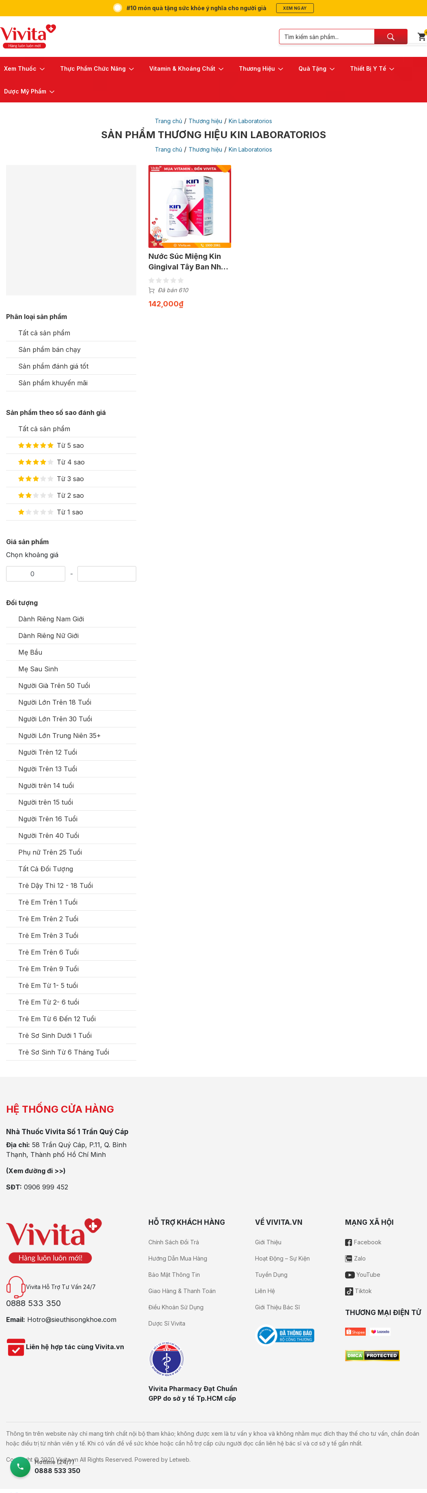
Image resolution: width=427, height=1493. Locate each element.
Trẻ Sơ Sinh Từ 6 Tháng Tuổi (63, 1052)
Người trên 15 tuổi (45, 802)
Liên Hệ (265, 1290)
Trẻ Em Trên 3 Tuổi (48, 935)
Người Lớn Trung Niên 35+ (59, 735)
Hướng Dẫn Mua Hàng (177, 1258)
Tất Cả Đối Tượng (45, 869)
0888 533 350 (33, 1303)
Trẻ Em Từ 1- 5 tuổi (48, 985)
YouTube (362, 1274)
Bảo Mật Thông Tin (174, 1274)
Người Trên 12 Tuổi (47, 752)
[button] (25, 68)
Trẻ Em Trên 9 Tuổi (48, 969)
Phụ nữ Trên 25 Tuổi (50, 852)
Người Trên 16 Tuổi (47, 819)
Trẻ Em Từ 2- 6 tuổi (48, 1002)
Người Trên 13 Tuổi (47, 769)
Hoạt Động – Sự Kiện (282, 1258)
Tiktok (358, 1290)
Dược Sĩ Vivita (166, 1323)
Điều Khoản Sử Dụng (176, 1307)
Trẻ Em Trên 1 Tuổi (47, 902)
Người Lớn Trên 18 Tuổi (54, 702)
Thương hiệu (205, 120)
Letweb (179, 1459)
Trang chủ (168, 120)
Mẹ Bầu (30, 652)
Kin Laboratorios (250, 120)
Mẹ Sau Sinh (38, 669)
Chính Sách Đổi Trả (173, 1242)
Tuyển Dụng (271, 1274)
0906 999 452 (46, 1187)
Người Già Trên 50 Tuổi (54, 685)
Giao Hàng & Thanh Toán (182, 1290)
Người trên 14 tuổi (46, 785)
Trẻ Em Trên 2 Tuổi (48, 919)
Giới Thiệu (268, 1242)
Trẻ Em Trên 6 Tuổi (48, 952)
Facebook (363, 1242)
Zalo (355, 1258)
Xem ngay (295, 8)
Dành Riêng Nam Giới (51, 619)
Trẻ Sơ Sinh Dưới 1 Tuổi (55, 1035)
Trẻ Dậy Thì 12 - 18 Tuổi (55, 885)
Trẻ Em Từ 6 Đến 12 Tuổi (57, 1019)
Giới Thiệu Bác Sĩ (277, 1307)
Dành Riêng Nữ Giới (48, 635)
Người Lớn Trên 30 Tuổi (55, 719)
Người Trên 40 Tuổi (48, 835)
